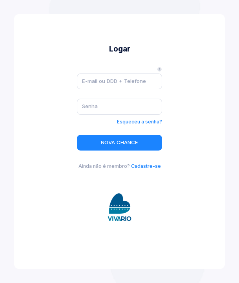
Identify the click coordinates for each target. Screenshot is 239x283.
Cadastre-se (146, 166)
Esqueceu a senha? (139, 122)
